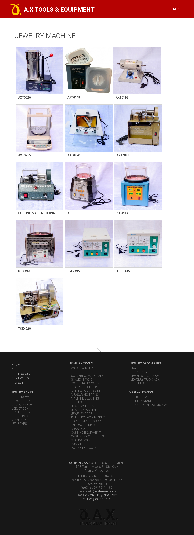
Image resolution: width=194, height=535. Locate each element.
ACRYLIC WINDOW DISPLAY (149, 405)
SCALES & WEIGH (83, 379)
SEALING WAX (80, 440)
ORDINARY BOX (22, 405)
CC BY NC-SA (78, 463)
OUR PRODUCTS (22, 374)
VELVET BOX (20, 408)
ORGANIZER (139, 372)
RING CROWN (21, 397)
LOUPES (76, 402)
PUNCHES (77, 444)
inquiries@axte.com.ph (97, 499)
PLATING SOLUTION (84, 387)
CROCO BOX (20, 416)
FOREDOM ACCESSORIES (88, 421)
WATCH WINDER (82, 368)
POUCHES (137, 383)
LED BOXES (19, 423)
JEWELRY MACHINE (84, 410)
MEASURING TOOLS (84, 395)
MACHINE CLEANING (85, 398)
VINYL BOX (19, 420)
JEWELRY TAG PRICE (145, 376)
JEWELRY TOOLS (82, 406)
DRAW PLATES (80, 429)
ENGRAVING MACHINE (86, 425)
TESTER (76, 372)
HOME (16, 365)
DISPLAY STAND (141, 401)
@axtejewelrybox (104, 491)
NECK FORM (139, 397)
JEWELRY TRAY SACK (145, 379)
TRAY (134, 368)
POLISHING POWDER (85, 383)
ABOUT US (19, 369)
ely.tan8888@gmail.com (101, 495)
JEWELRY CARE (81, 413)
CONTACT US (20, 378)
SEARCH (17, 383)
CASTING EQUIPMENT (86, 432)
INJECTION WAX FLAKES (88, 417)
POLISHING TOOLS (83, 448)
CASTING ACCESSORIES (87, 436)
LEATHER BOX (21, 412)
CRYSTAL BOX (21, 401)
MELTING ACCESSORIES (87, 391)
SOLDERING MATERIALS (87, 376)
